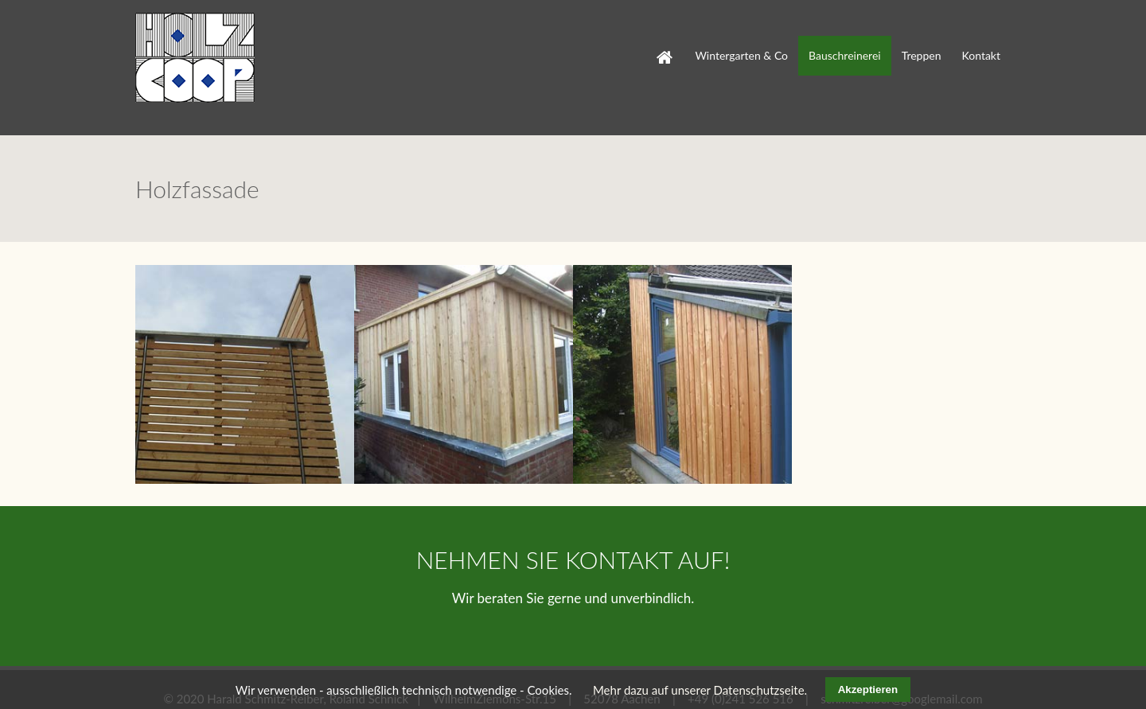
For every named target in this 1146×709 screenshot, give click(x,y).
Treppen (921, 55)
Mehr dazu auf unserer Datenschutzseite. (700, 690)
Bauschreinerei (845, 55)
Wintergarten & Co (741, 55)
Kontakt (980, 55)
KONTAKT (618, 538)
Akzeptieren (868, 689)
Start (656, 43)
